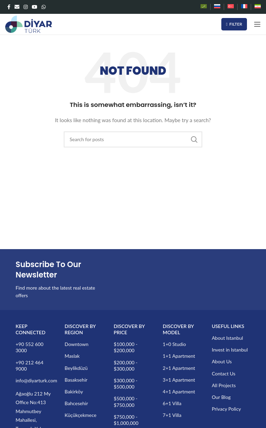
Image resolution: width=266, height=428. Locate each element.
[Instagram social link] (25, 6)
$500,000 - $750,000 (126, 401)
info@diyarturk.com (35, 380)
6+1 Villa (172, 403)
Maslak (72, 356)
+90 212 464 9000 (29, 365)
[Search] (133, 139)
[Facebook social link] (8, 6)
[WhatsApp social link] (43, 6)
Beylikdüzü (76, 368)
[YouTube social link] (34, 6)
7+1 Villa (172, 415)
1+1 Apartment (179, 356)
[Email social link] (16, 6)
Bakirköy (74, 391)
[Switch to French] (244, 7)
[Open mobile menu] (257, 24)
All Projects (224, 385)
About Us (222, 361)
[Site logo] (28, 24)
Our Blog (221, 397)
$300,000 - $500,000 (126, 383)
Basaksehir (76, 380)
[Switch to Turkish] (231, 7)
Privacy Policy (226, 409)
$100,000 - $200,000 (126, 347)
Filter (234, 24)
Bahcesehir (76, 403)
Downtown (77, 344)
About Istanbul (227, 338)
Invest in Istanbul (230, 350)
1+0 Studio (174, 344)
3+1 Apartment (179, 380)
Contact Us (223, 373)
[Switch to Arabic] (204, 7)
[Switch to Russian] (217, 7)
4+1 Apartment (179, 391)
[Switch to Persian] (258, 7)
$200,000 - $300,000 (126, 365)
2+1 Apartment (179, 368)
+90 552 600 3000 (29, 347)
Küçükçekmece (81, 415)
